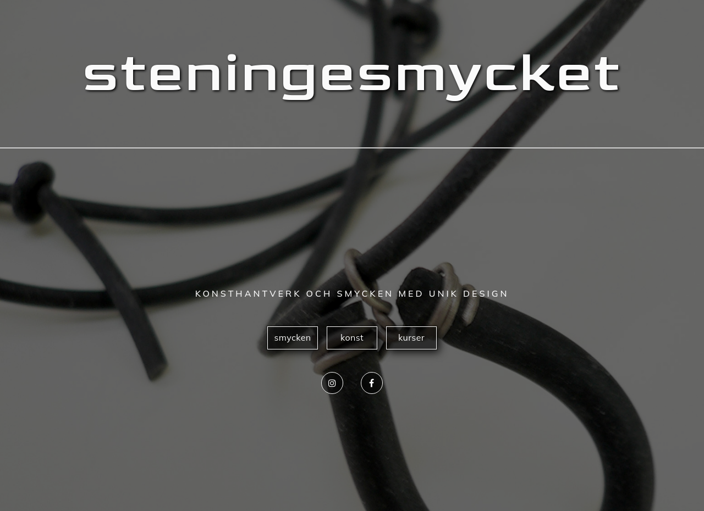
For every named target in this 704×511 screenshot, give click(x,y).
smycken (292, 337)
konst (352, 337)
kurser (411, 337)
